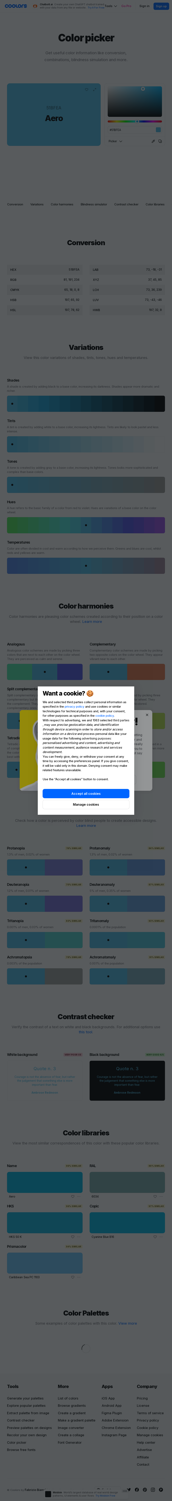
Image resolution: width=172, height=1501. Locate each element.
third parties (121, 720)
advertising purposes (96, 738)
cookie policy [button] (104, 716)
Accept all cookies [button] (86, 794)
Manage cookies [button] (86, 804)
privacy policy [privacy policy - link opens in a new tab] (74, 706)
